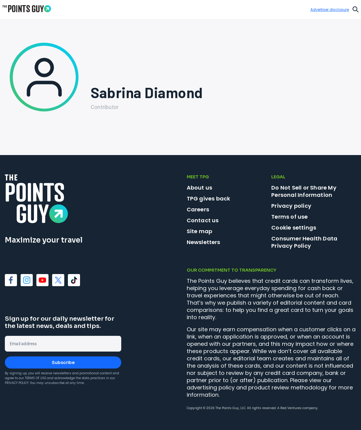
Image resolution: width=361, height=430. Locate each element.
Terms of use (289, 216)
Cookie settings (293, 227)
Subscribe (63, 362)
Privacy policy (291, 206)
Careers (198, 209)
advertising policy (211, 387)
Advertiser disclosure (329, 9)
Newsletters (203, 242)
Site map (199, 231)
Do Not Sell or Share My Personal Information (303, 191)
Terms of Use (35, 378)
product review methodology (287, 387)
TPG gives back (208, 198)
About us (199, 187)
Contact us (203, 220)
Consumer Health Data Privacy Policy (304, 242)
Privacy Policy (16, 383)
